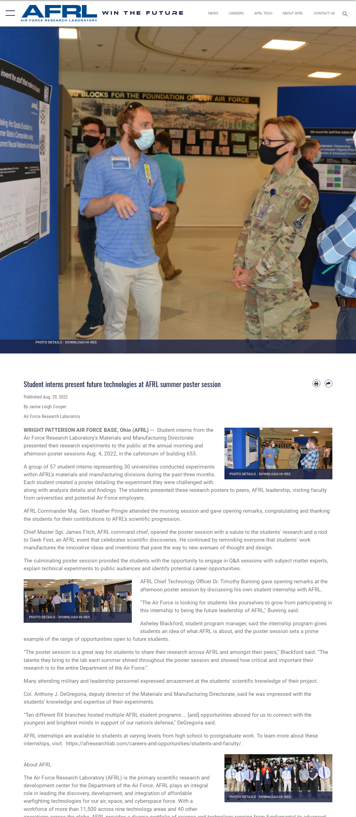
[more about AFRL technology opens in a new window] (263, 13)
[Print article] (316, 383)
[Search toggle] (346, 13)
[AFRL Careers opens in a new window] (236, 13)
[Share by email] (328, 383)
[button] (9, 13)
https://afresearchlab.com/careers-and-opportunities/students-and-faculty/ (153, 744)
